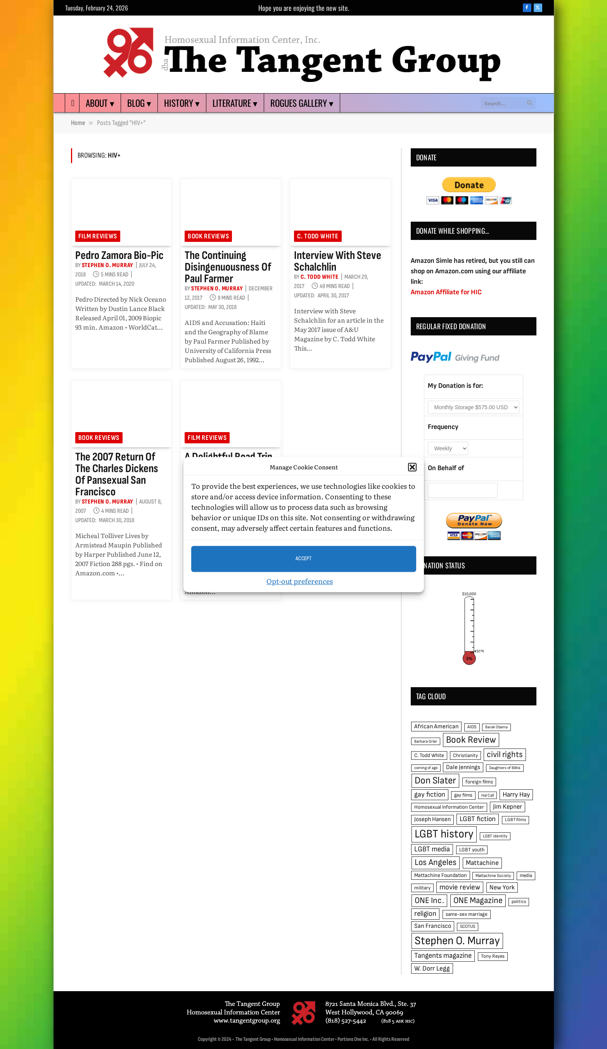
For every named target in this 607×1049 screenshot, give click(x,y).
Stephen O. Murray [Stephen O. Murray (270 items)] (457, 941)
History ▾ (182, 102)
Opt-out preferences (299, 581)
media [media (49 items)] (526, 875)
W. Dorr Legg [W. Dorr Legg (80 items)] (432, 968)
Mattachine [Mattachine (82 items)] (482, 863)
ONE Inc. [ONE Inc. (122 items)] (429, 900)
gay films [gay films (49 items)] (463, 795)
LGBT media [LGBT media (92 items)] (432, 849)
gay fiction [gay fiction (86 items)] (429, 794)
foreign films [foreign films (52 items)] (479, 782)
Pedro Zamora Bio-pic (119, 255)
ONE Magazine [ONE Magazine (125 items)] (478, 900)
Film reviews (98, 236)
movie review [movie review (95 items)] (459, 887)
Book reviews (208, 236)
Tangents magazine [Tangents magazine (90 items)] (443, 955)
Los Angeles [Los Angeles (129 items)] (436, 862)
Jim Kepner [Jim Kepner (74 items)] (507, 807)
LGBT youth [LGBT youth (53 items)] (471, 850)
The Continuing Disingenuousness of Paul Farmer (228, 267)
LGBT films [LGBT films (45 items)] (515, 820)
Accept (304, 558)
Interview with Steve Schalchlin (337, 261)
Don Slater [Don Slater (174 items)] (435, 781)
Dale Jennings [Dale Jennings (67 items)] (463, 767)
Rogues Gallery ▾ (302, 102)
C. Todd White (317, 236)
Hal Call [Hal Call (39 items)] (487, 795)
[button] (412, 467)
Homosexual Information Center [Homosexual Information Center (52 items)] (449, 807)
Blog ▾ (139, 102)
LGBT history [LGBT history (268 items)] (444, 834)
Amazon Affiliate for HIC (446, 292)
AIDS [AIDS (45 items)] (472, 727)
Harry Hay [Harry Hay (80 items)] (516, 794)
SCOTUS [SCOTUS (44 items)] (467, 926)
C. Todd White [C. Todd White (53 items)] (429, 755)
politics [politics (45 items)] (519, 902)
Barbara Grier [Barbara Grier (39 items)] (425, 741)
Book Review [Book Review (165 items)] (471, 739)
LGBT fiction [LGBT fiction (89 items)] (478, 819)
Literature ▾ (235, 102)
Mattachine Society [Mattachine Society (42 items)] (493, 875)
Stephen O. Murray (108, 265)
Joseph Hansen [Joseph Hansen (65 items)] (432, 819)
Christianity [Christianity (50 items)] (465, 755)
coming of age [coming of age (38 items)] (426, 767)
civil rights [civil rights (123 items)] (505, 754)
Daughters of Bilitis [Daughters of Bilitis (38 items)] (505, 767)
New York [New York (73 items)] (502, 887)
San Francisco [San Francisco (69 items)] (432, 926)
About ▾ (100, 102)
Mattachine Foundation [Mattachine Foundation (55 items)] (440, 875)
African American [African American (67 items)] (436, 726)
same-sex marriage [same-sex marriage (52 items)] (467, 914)
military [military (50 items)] (422, 888)
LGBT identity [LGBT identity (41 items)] (495, 836)
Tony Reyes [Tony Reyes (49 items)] (493, 956)
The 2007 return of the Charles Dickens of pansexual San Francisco (116, 474)
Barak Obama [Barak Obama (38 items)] (496, 726)
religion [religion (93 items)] (425, 913)
